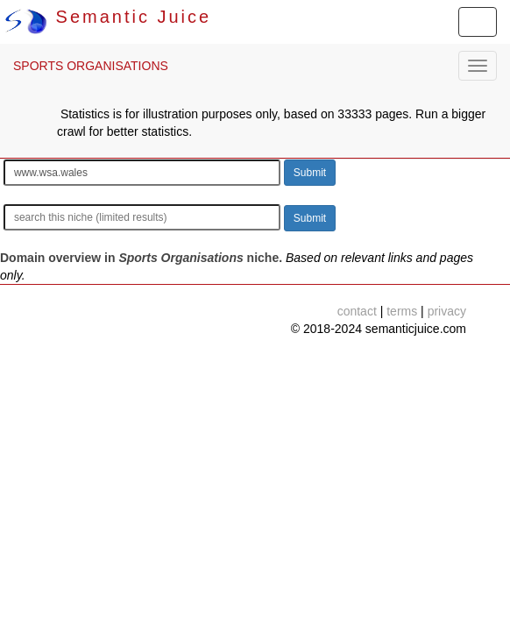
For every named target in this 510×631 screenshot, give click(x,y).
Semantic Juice (107, 16)
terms (401, 311)
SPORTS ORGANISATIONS (90, 66)
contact (357, 311)
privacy (447, 311)
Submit (310, 173)
